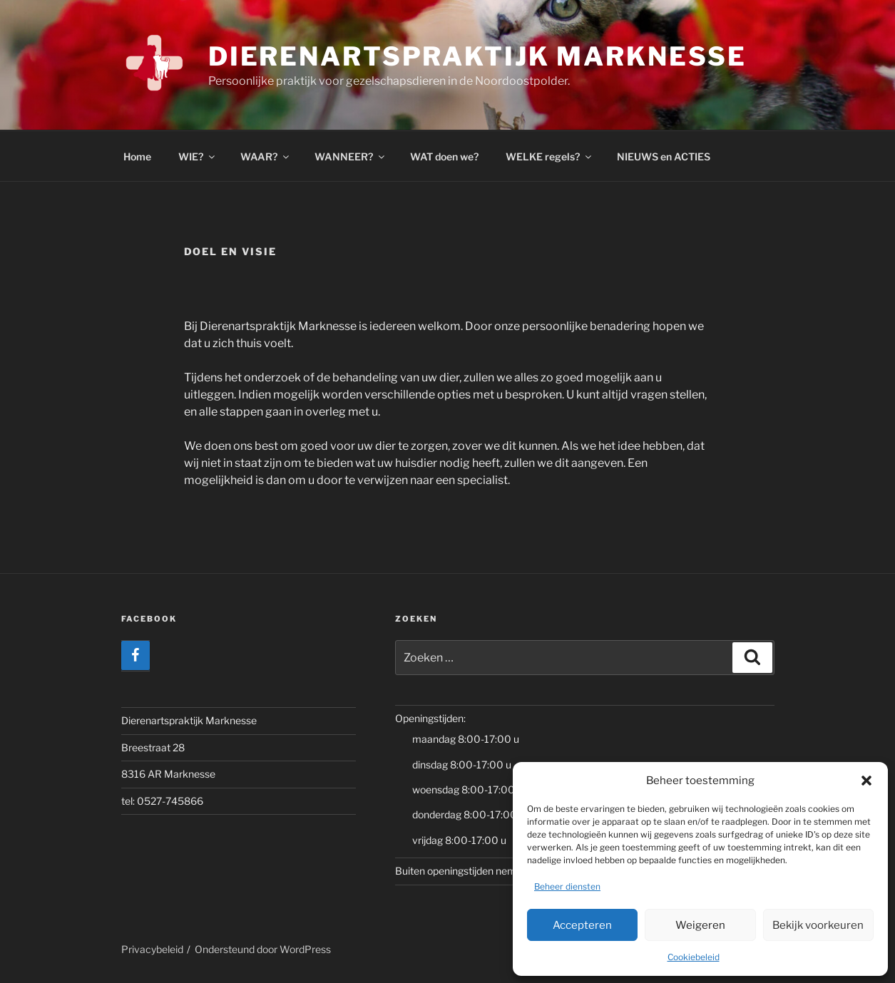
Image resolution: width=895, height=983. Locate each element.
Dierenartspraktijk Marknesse (477, 56)
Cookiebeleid (694, 957)
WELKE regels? (549, 156)
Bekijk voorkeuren (818, 925)
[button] (866, 780)
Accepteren (582, 925)
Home (137, 156)
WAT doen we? (444, 156)
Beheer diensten (567, 886)
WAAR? (265, 156)
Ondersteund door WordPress (263, 949)
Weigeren (700, 925)
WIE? (197, 156)
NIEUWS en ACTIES (663, 156)
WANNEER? (350, 156)
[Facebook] (135, 656)
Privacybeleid (152, 949)
